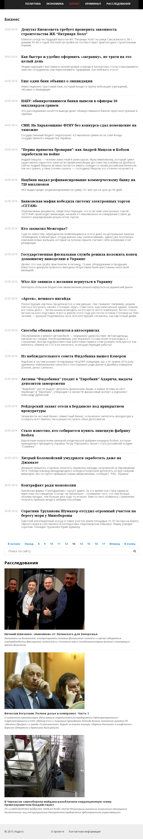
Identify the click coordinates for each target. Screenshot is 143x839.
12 (66, 544)
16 (96, 544)
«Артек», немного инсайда (46, 298)
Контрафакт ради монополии (48, 485)
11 (58, 544)
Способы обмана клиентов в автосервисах (60, 330)
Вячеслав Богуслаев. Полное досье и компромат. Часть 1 (46, 713)
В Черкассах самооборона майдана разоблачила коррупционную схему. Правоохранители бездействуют (58, 803)
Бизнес (74, 3)
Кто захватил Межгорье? (44, 228)
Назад (29, 544)
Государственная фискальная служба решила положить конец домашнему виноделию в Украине (79, 256)
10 (51, 544)
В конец (129, 544)
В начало (14, 544)
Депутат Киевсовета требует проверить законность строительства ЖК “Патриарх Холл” (69, 31)
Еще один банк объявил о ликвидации (57, 81)
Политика (33, 3)
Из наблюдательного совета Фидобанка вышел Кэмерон (73, 356)
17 (103, 544)
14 (81, 544)
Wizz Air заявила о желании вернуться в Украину (66, 281)
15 (88, 544)
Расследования (118, 3)
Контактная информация (85, 831)
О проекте (57, 831)
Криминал (93, 3)
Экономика (55, 3)
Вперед (114, 544)
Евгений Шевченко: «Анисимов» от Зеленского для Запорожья (50, 634)
